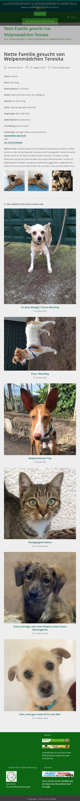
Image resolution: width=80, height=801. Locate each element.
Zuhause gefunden (61, 67)
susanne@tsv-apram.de (15, 135)
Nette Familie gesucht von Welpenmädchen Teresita (49, 39)
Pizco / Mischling (40, 373)
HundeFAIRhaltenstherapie (18, 786)
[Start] (5, 39)
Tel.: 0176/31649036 (13, 142)
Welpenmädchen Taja (40, 458)
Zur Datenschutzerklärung (40, 21)
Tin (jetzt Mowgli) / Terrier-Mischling (40, 307)
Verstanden (40, 13)
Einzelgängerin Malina (40, 542)
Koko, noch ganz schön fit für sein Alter (40, 714)
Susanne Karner (15, 67)
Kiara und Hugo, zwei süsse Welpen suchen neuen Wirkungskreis (40, 628)
